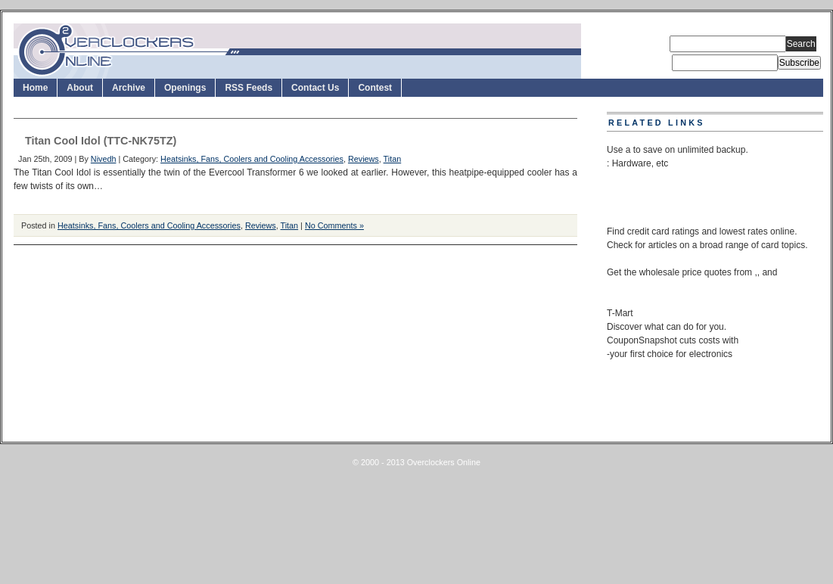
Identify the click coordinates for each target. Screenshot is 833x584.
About (80, 87)
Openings (185, 87)
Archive (128, 87)
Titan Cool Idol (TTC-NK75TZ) (100, 141)
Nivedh (104, 158)
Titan (393, 158)
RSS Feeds (248, 87)
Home (35, 87)
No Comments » (334, 225)
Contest (375, 87)
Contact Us (315, 87)
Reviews (363, 158)
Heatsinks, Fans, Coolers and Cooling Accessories (251, 158)
